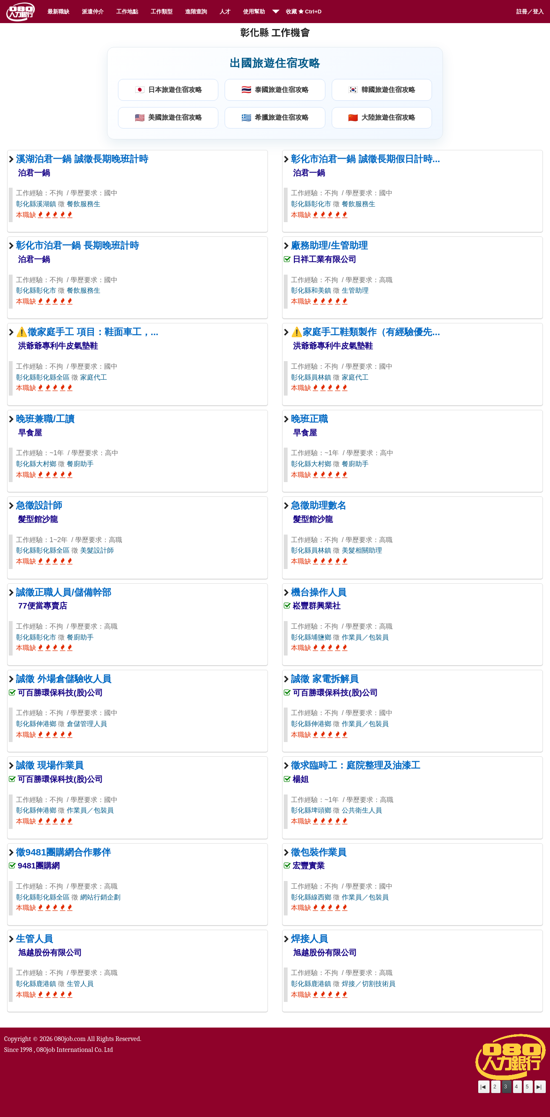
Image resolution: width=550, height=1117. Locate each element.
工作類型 (162, 11)
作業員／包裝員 (365, 637)
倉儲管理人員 (87, 723)
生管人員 (80, 983)
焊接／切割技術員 (368, 983)
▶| (539, 1087)
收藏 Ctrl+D (304, 11)
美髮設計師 (97, 550)
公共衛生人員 (362, 810)
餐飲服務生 (83, 203)
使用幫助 (254, 11)
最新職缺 (58, 11)
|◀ (482, 1087)
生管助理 (355, 290)
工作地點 (127, 11)
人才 (225, 11)
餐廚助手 (80, 463)
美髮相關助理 (362, 550)
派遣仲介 (93, 11)
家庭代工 (93, 377)
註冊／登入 (530, 11)
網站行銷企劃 (100, 897)
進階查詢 (196, 11)
